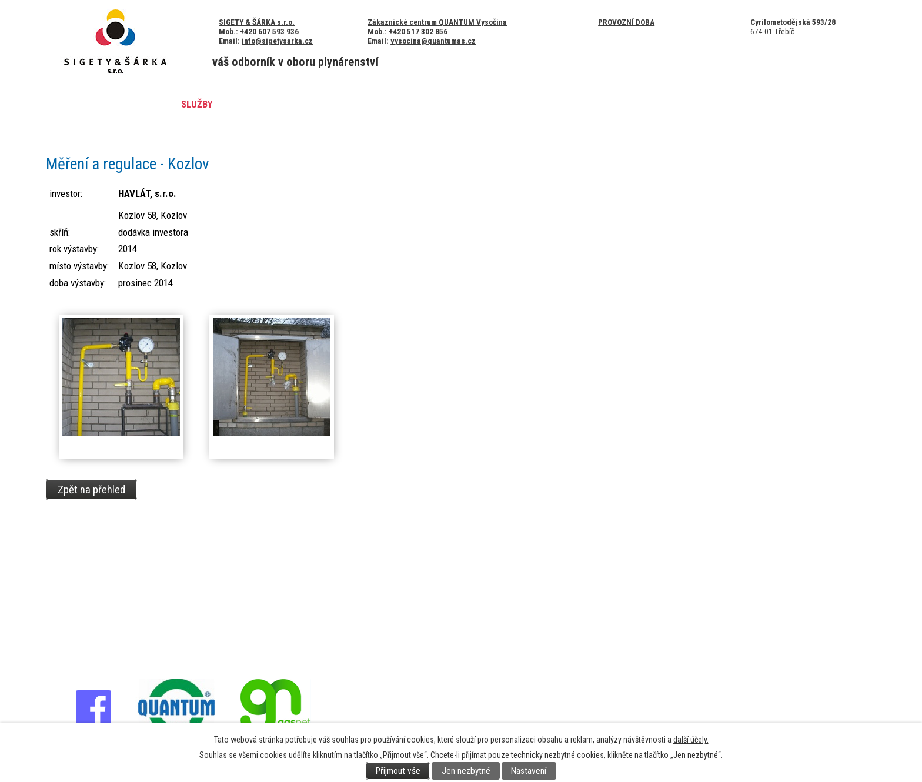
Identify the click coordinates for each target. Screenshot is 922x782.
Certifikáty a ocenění (359, 104)
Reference (261, 104)
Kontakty (455, 104)
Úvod (75, 104)
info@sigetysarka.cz (277, 40)
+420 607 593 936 (269, 31)
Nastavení (528, 771)
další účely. (691, 739)
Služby (197, 104)
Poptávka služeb (783, 104)
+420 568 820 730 (97, 575)
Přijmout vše (398, 771)
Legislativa (528, 104)
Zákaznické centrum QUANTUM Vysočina (437, 21)
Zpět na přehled (91, 489)
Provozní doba (626, 21)
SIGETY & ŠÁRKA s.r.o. (257, 21)
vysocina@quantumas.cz (433, 40)
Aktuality (134, 104)
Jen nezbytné (466, 771)
